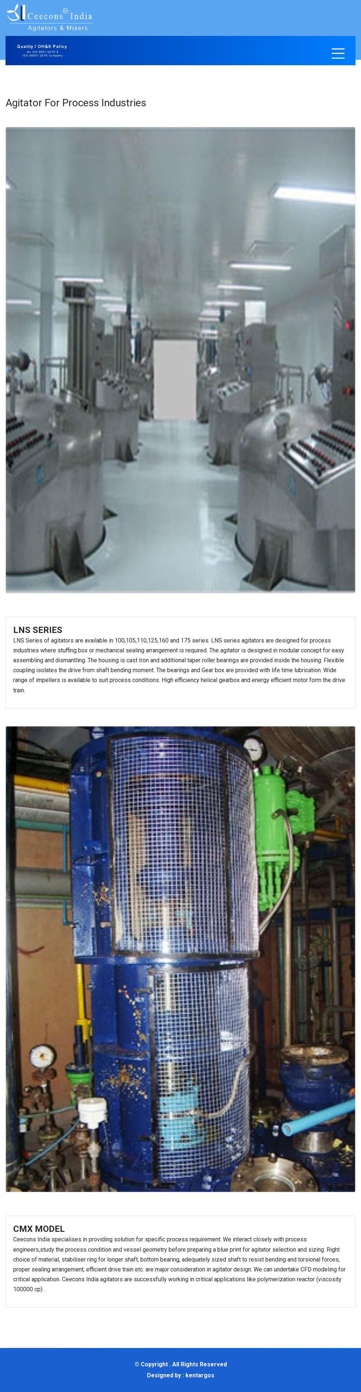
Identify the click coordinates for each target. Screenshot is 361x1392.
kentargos (199, 1375)
